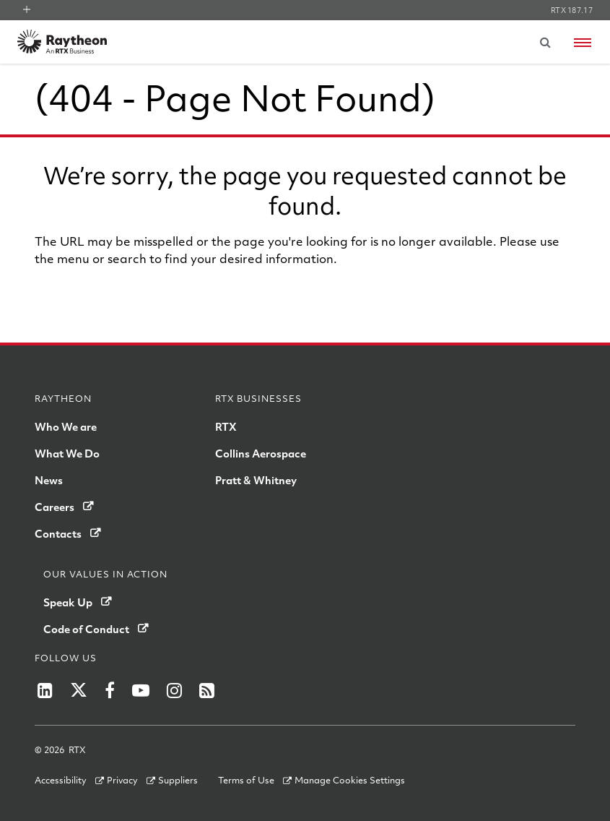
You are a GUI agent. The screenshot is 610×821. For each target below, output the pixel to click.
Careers (54, 506)
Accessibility (61, 779)
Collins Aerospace (260, 453)
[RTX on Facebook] (109, 690)
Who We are (66, 426)
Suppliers (178, 779)
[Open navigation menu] (582, 42)
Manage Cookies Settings (350, 779)
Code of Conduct (86, 629)
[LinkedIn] (45, 690)
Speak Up (67, 602)
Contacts (58, 533)
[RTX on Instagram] (174, 690)
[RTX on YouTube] (140, 690)
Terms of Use (246, 779)
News (49, 480)
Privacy (122, 779)
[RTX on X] (78, 690)
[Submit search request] (545, 41)
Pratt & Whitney (256, 480)
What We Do (67, 453)
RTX (226, 426)
